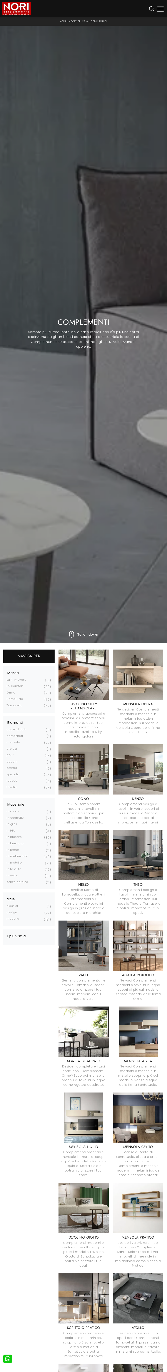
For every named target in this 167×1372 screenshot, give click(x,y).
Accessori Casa (78, 21)
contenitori (15, 736)
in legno (13, 850)
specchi (13, 774)
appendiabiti (16, 729)
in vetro (12, 875)
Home (63, 21)
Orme (11, 692)
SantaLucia (15, 699)
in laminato (15, 843)
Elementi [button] (15, 722)
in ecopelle (15, 818)
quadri (12, 761)
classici (12, 906)
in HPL (11, 830)
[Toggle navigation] (160, 9)
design (12, 912)
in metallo (14, 862)
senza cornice (17, 882)
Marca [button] (13, 673)
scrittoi (12, 768)
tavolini (12, 787)
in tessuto (14, 869)
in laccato (14, 837)
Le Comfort (15, 686)
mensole (13, 742)
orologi (12, 749)
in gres (12, 824)
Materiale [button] (16, 804)
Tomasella (15, 705)
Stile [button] (11, 899)
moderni (13, 919)
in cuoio (13, 811)
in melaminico (17, 856)
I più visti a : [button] (17, 936)
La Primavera (16, 680)
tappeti (12, 781)
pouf (10, 755)
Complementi (99, 21)
